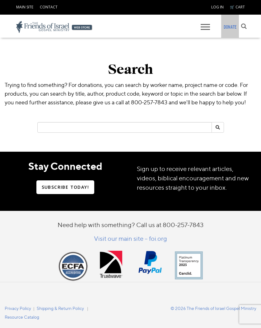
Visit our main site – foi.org (130, 238)
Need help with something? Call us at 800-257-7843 (130, 225)
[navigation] (25, 6)
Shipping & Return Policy (60, 308)
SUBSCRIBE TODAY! (65, 187)
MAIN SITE (24, 7)
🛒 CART (237, 7)
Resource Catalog (22, 317)
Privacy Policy (18, 308)
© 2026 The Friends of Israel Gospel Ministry (213, 308)
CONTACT (49, 7)
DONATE (230, 27)
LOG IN (217, 7)
